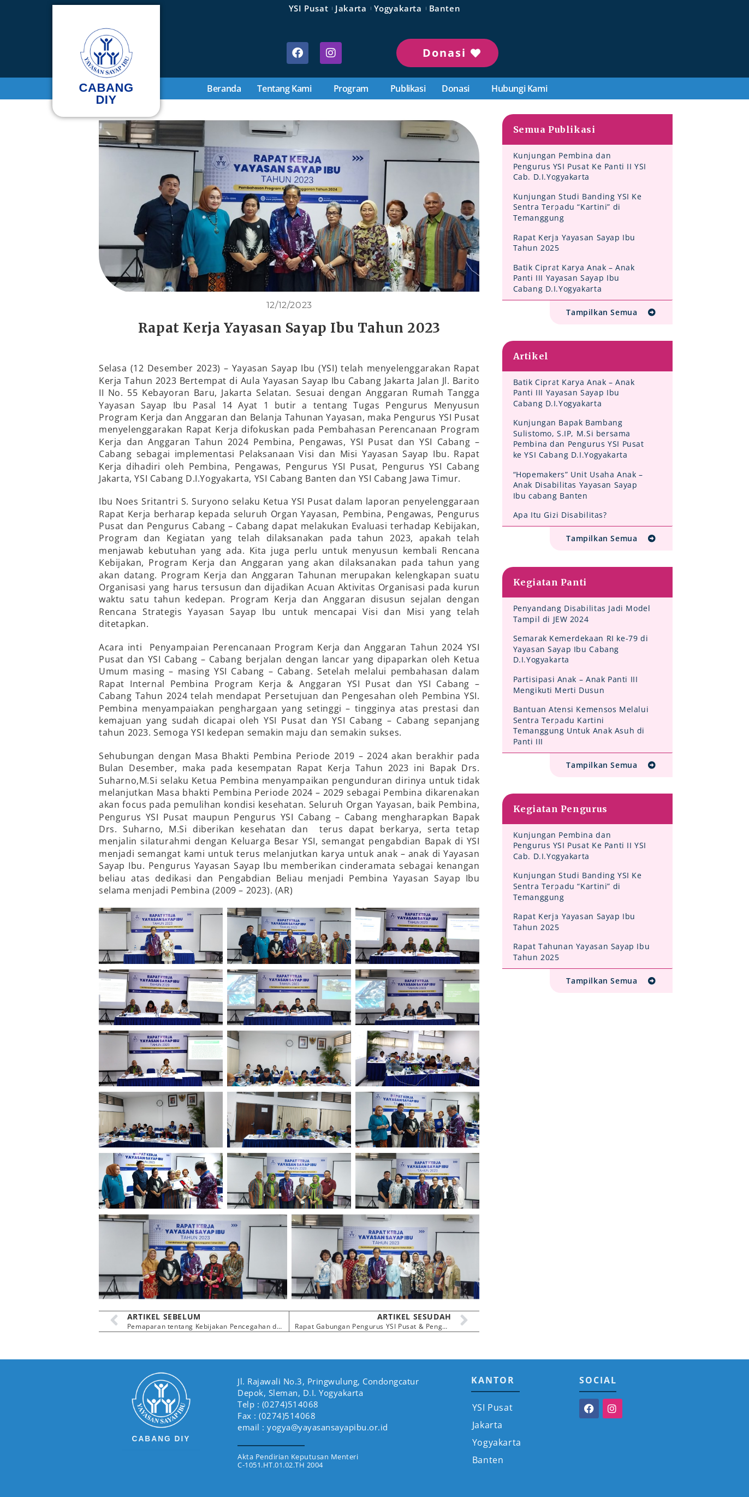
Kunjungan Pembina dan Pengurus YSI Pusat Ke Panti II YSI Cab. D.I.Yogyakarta (579, 166)
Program (354, 88)
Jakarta (350, 8)
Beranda (224, 88)
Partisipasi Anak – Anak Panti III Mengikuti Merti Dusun (575, 684)
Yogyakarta (398, 8)
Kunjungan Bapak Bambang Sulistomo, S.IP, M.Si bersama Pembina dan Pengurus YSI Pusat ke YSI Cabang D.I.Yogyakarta (578, 438)
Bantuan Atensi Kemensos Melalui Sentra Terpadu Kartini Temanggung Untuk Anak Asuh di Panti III (581, 725)
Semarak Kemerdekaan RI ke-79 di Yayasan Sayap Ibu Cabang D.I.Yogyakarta (581, 649)
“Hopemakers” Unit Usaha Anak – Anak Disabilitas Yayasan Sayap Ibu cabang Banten (578, 485)
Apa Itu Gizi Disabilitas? (560, 515)
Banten (445, 8)
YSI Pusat (308, 8)
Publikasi (407, 88)
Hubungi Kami (519, 88)
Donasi (458, 88)
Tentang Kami (287, 88)
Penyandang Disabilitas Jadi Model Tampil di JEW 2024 (582, 613)
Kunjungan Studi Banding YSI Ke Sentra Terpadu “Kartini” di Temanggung (577, 207)
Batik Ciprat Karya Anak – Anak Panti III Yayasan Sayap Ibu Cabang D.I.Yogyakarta (574, 278)
